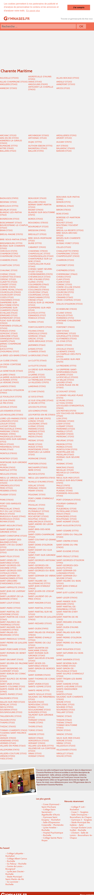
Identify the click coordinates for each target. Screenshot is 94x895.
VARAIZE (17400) (8, 738)
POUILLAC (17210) (36, 504)
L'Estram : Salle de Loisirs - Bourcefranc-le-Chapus (81, 835)
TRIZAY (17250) (63, 730)
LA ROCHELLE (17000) (67, 377)
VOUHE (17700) (63, 756)
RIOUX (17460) (63, 513)
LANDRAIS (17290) (37, 386)
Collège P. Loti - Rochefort (78, 808)
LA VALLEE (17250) (65, 379)
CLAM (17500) (63, 279)
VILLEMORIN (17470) (9, 749)
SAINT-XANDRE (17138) (67, 683)
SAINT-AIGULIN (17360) (11, 525)
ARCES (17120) (63, 88)
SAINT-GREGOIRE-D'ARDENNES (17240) (10, 582)
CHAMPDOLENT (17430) (67, 256)
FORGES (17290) (7, 330)
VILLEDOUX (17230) (65, 745)
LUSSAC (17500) (36, 426)
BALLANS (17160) (8, 150)
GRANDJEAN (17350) (9, 338)
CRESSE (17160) (35, 300)
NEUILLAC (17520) (64, 470)
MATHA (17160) (35, 434)
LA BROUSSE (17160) (38, 355)
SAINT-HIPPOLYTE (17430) (12, 587)
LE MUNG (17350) (64, 400)
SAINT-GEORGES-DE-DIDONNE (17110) (10, 566)
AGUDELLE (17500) (9, 77)
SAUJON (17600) (36, 702)
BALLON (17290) (36, 150)
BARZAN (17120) (63, 150)
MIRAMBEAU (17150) (9, 446)
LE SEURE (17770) (36, 403)
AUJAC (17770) (35, 142)
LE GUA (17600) (7, 400)
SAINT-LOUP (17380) (10, 602)
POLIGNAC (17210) (36, 494)
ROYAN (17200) (7, 521)
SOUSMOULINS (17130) (11, 712)
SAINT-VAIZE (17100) (10, 683)
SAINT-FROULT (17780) (67, 556)
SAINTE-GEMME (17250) (39, 686)
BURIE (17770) (35, 243)
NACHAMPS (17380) (37, 467)
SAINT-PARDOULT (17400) (12, 638)
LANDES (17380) (8, 386)
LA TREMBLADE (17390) (39, 379)
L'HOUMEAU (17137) (9, 351)
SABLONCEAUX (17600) (39, 521)
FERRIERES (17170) (65, 318)
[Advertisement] (47, 112)
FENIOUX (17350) (36, 318)
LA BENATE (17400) (65, 351)
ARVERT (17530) (64, 138)
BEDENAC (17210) (8, 202)
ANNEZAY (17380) (8, 88)
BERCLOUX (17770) (9, 206)
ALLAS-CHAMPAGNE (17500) (14, 81)
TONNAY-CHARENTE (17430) (13, 730)
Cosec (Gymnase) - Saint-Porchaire (51, 805)
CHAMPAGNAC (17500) (67, 253)
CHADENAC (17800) (38, 251)
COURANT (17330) (65, 289)
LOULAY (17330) (7, 423)
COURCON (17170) (65, 292)
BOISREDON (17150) (9, 218)
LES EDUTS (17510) (37, 407)
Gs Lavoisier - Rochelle (12, 883)
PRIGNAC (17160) (36, 508)
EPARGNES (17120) (8, 315)
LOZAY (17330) (63, 423)
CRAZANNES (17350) (10, 300)
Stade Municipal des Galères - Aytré (80, 823)
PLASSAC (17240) (64, 490)
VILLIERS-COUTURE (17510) (13, 753)
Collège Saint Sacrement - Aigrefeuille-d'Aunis (51, 812)
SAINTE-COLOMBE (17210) (12, 686)
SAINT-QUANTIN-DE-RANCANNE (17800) (38, 649)
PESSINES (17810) (8, 490)
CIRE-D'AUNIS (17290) (38, 279)
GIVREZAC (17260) (37, 336)
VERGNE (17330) (64, 740)
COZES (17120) (7, 297)
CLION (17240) (63, 281)
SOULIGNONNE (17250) (39, 709)
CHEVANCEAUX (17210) (39, 276)
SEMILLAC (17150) (8, 704)
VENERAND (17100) (9, 740)
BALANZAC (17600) (65, 148)
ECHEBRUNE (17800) (66, 309)
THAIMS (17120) (7, 722)
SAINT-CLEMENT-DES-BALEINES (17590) (11, 540)
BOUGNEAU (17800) (38, 222)
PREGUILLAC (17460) (10, 508)
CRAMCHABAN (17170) (39, 297)
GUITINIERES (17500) (66, 338)
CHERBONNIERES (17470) (40, 274)
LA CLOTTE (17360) (37, 360)
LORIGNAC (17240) (65, 421)
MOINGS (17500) (64, 446)
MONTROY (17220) (9, 458)
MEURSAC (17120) (64, 440)
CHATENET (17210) (65, 265)
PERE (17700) (6, 488)
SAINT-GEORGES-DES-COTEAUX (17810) (11, 571)
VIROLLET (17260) (64, 753)
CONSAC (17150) (64, 284)
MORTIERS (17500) (37, 463)
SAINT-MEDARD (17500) (40, 623)
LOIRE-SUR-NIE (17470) (39, 418)
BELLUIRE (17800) (37, 202)
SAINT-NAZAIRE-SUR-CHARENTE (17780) (10, 628)
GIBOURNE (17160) (9, 336)
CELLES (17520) (63, 247)
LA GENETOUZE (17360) (11, 370)
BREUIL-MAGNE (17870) (11, 234)
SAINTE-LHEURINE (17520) (69, 686)
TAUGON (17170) (8, 720)
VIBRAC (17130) (63, 743)
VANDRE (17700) (36, 734)
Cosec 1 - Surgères (79, 812)
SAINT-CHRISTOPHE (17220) (13, 535)
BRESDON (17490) (37, 230)
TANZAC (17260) (64, 716)
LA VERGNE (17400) (9, 382)
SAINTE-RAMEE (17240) (11, 694)
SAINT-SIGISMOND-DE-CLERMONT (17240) (11, 669)
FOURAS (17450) (36, 330)
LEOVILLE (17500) (8, 407)
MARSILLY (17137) (64, 431)
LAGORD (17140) (64, 382)
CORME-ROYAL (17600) (11, 289)
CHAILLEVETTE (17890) (67, 251)
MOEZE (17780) (35, 446)
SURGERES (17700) (37, 712)
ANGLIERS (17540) (8, 84)
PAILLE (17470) (63, 485)
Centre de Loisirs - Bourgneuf (14, 867)
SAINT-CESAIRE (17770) (67, 530)
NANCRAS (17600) (65, 467)
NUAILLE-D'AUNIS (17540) (40, 481)
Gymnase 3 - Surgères (81, 819)
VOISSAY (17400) (36, 756)
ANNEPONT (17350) (65, 84)
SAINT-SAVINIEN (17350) (68, 659)
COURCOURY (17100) (10, 294)
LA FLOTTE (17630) (37, 365)
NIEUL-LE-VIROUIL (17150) (12, 477)
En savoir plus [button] (33, 10)
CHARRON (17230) (65, 260)
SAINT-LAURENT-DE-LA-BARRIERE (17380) (12, 597)
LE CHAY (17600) (36, 391)
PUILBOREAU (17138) (66, 508)
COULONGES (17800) (38, 289)
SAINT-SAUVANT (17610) (11, 659)
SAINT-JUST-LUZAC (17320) (69, 592)
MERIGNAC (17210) (65, 436)
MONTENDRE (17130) (38, 449)
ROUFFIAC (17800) (37, 519)
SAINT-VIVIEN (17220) (38, 683)
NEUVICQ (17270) (36, 474)
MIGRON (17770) (64, 444)
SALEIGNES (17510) (9, 698)
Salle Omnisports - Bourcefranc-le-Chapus (81, 815)
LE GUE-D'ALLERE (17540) (40, 400)
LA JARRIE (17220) (64, 374)
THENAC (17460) (64, 722)
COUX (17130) (62, 294)
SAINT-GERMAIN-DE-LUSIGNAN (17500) (66, 571)
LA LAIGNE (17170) (36, 377)
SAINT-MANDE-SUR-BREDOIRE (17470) (66, 602)
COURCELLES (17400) (10, 292)
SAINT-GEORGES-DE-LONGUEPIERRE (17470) (39, 566)
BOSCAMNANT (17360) (11, 222)
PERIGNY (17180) (64, 488)
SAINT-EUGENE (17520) (67, 551)
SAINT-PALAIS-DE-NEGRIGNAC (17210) (9, 633)
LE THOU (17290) (64, 403)
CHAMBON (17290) (9, 253)
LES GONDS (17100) (37, 410)
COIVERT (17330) (8, 284)
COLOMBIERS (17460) (38, 284)
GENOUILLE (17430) (37, 333)
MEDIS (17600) (35, 436)
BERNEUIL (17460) (65, 206)
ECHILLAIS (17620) (8, 312)
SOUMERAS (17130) (65, 709)
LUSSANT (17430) (64, 426)
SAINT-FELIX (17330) (9, 556)
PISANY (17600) (35, 490)
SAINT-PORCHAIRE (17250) (13, 649)
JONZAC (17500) (64, 345)
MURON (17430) (7, 467)
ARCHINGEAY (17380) (38, 135)
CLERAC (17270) (35, 281)
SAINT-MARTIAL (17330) (39, 608)
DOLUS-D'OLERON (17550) (69, 303)
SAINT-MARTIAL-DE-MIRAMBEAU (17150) (66, 607)
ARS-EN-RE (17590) (9, 138)
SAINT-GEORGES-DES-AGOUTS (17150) (67, 566)
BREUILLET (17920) (37, 234)
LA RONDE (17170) (8, 379)
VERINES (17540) (8, 743)
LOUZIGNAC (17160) (37, 423)
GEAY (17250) (62, 330)
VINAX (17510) (34, 753)
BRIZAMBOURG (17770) (11, 243)
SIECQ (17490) (6, 707)
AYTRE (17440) (7, 148)
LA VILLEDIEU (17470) (38, 382)
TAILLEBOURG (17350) (10, 716)
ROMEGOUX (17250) (9, 519)
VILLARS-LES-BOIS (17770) (41, 745)
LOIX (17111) (61, 418)
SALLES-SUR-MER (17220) (12, 702)
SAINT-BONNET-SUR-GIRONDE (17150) (10, 530)
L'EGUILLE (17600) (65, 348)
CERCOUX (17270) (8, 251)
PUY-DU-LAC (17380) (10, 511)
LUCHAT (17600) (8, 426)
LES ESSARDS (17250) (10, 410)
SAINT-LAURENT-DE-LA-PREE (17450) (40, 597)
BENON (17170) (63, 202)
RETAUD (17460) (36, 513)
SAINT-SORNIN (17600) (39, 675)
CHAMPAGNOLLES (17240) (40, 256)
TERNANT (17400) (36, 720)
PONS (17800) (6, 499)
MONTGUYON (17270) (66, 449)
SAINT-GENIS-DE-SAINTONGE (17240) (9, 561)
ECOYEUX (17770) (36, 312)
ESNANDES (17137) (37, 315)
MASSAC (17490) (8, 434)
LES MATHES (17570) (66, 410)
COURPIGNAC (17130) (38, 294)
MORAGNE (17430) (37, 458)
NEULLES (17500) (8, 474)
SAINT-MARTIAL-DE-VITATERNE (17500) (10, 612)
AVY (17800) (62, 145)
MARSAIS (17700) (36, 431)
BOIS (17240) (62, 213)
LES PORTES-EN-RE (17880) (41, 414)
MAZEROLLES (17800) (10, 436)
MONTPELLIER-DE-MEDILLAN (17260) (65, 453)
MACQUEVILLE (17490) (11, 428)
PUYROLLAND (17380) (67, 511)
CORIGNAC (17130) (37, 287)
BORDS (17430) (35, 218)
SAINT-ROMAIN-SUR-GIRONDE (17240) (38, 654)
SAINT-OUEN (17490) (38, 628)
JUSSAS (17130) (35, 348)
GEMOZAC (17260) (8, 333)
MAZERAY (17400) (64, 434)
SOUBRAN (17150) (8, 709)
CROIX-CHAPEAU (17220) (68, 300)
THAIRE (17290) (35, 722)
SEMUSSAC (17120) (65, 704)
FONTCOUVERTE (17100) (40, 327)
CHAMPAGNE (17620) (10, 256)
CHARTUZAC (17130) (10, 265)
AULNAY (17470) (64, 142)
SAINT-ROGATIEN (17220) (68, 649)
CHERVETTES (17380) (10, 276)
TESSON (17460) (64, 720)
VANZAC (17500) (64, 734)
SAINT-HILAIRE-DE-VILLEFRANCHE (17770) (39, 582)
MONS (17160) (6, 449)
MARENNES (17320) (65, 428)
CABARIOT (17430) (37, 247)
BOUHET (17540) (64, 222)
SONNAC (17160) (36, 707)
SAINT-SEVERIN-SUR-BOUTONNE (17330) (67, 664)
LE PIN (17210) (6, 403)
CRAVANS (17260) (64, 297)
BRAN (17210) (6, 230)
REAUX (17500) (7, 513)
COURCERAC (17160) (38, 292)
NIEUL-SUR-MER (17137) (67, 477)
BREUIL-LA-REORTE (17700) (69, 230)
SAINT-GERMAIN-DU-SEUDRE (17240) (66, 576)
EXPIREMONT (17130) (10, 318)
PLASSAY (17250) (8, 494)
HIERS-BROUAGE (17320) (40, 341)
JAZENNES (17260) (36, 345)
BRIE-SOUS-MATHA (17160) (13, 239)
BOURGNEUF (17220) (38, 226)
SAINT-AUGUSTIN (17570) (68, 525)
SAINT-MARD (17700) (10, 608)
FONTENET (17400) (65, 327)
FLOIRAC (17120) (36, 321)
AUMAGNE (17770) (9, 145)
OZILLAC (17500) (36, 485)
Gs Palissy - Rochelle (16, 863)
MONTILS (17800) (8, 453)
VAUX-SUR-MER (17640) (68, 738)
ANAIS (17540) (35, 81)
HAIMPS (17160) (7, 341)
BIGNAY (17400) (35, 209)
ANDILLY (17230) (64, 81)
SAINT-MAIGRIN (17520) (39, 602)
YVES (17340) (6, 758)
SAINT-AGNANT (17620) (67, 521)
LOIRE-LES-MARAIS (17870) (13, 418)
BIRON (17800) (63, 209)
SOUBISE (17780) (64, 707)
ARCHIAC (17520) (8, 135)
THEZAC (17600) (8, 726)
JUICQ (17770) (6, 348)
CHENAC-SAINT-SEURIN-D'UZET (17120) (40, 270)
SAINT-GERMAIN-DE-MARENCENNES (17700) (11, 576)
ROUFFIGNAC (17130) (66, 519)
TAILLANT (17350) (64, 712)
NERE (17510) (34, 470)
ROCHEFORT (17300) (38, 516)
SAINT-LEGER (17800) (66, 597)
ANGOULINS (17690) (38, 84)
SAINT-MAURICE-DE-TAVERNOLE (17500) (10, 623)
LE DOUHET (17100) (66, 391)
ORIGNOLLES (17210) (10, 485)
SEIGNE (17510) (63, 702)
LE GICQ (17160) (35, 396)
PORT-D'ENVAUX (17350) (68, 499)
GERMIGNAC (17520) (66, 333)
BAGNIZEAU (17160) (37, 148)
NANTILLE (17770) (8, 470)
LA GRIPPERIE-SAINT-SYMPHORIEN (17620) (66, 370)
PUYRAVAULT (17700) (38, 511)
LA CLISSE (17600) (8, 360)
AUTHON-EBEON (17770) (40, 145)
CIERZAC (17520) (8, 279)
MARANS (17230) (36, 428)
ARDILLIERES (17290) (66, 135)
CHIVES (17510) (63, 276)
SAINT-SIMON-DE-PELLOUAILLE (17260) (66, 669)
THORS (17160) (35, 726)
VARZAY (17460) (35, 738)
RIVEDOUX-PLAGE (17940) (13, 516)
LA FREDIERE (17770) (66, 365)
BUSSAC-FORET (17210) (67, 243)
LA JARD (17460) (7, 374)
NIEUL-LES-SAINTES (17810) (41, 477)
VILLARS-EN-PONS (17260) (13, 745)
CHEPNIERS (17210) (65, 270)
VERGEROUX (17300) (38, 740)
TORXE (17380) (35, 730)
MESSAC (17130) (35, 440)
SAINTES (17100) (64, 694)
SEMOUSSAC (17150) (38, 704)
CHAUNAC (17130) (8, 270)
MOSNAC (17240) (64, 463)
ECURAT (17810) (64, 312)
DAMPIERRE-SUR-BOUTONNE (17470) (9, 303)
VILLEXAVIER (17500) (66, 749)
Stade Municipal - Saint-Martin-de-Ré (14, 877)
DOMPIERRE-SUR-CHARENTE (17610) (9, 308)
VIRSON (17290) (7, 756)
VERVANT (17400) (36, 743)
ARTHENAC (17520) (37, 138)
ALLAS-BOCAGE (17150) (67, 77)
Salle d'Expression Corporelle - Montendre (52, 823)
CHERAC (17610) (7, 274)
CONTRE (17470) (7, 287)
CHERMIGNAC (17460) (66, 274)
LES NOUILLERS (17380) (11, 414)
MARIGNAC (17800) (9, 431)
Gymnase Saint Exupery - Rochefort (51, 818)
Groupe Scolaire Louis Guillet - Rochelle (81, 828)
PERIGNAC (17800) (37, 488)
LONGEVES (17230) (9, 421)
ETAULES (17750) (64, 315)
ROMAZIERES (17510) (66, 516)
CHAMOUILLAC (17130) (39, 253)
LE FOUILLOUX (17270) (11, 396)
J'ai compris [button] (78, 7)
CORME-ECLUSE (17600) (68, 287)
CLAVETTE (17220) (8, 281)
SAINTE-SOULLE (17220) (39, 694)
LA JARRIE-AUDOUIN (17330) (14, 377)
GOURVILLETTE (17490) (67, 336)
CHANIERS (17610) (8, 260)
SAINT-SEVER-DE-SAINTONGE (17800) (38, 664)
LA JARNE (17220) (36, 374)
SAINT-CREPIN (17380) (67, 541)
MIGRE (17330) (35, 444)
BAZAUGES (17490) (9, 198)
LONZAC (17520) (36, 421)
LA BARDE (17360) (37, 351)
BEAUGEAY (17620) (37, 198)
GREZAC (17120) (35, 338)
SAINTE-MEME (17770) (38, 690)
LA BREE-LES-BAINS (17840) (13, 355)
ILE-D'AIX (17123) (64, 341)
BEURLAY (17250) (8, 209)
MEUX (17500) (7, 444)
